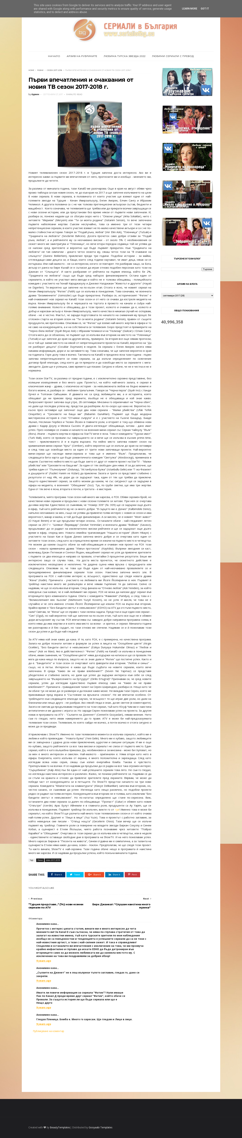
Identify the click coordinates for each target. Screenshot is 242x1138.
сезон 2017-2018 (54, 70)
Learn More (189, 8)
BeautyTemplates (60, 1127)
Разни (40, 70)
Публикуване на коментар (48, 1031)
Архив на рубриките (82, 56)
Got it (205, 8)
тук (117, 809)
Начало (54, 56)
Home (31, 70)
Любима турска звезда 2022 (125, 56)
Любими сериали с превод (173, 56)
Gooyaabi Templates (100, 1127)
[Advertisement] (89, 1062)
